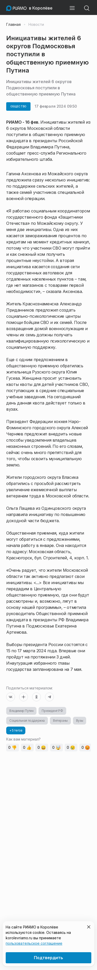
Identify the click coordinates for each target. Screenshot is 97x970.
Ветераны (60, 720)
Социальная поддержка (27, 720)
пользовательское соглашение (34, 943)
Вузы (79, 720)
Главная (13, 24)
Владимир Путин (21, 711)
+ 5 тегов (15, 730)
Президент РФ (52, 711)
